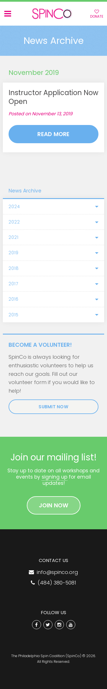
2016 (14, 299)
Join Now (53, 505)
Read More (53, 134)
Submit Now (53, 407)
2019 (14, 253)
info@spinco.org (53, 572)
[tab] (53, 206)
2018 (14, 268)
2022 (14, 222)
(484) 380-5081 (53, 582)
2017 (13, 284)
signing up (54, 476)
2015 (14, 315)
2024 (14, 207)
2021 (14, 237)
